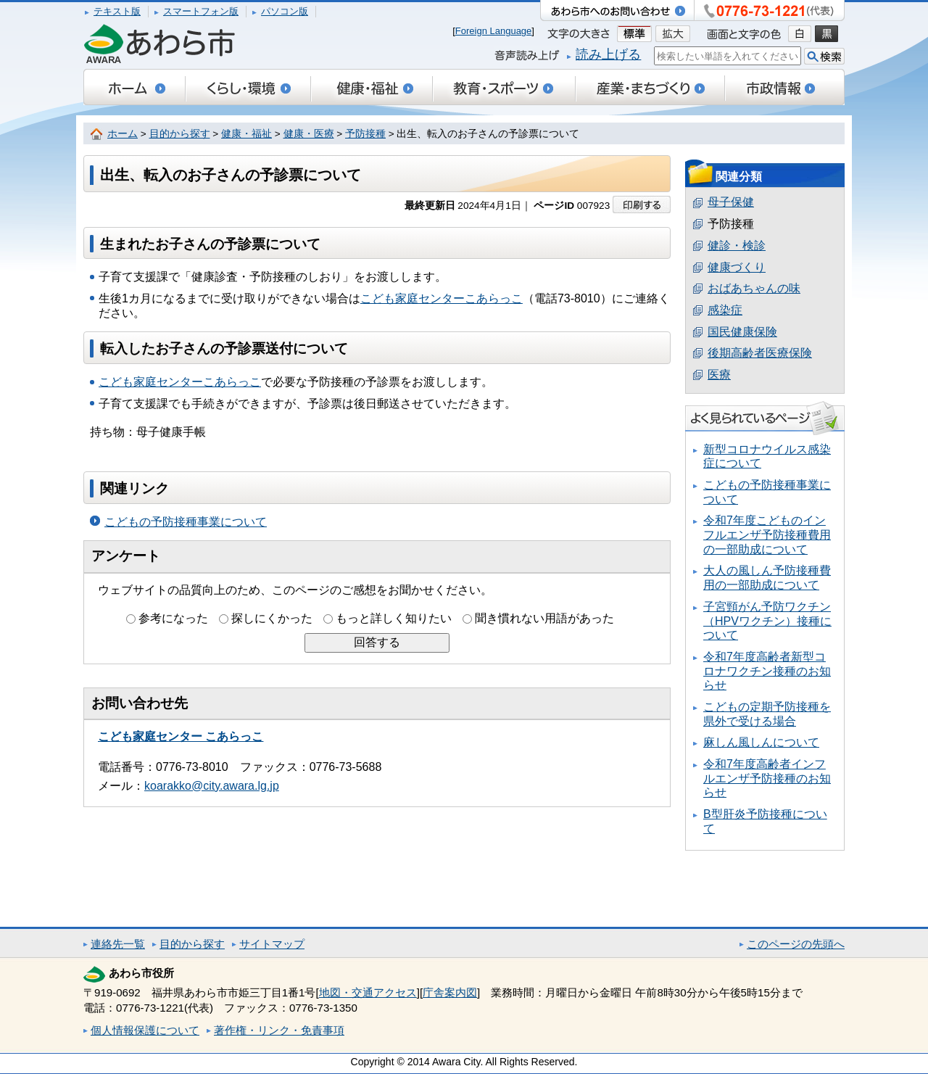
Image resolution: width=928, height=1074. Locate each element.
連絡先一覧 (118, 944)
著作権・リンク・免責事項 (279, 1030)
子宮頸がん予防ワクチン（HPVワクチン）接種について (767, 620)
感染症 (725, 310)
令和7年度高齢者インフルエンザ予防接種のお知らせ (767, 778)
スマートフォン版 (201, 11)
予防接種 (365, 133)
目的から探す (179, 133)
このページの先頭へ (796, 944)
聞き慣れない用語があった (544, 618)
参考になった (173, 618)
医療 (719, 374)
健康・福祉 (246, 133)
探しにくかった (271, 618)
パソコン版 (284, 11)
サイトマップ (271, 944)
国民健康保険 (742, 332)
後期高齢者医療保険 (760, 353)
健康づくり (737, 267)
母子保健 (731, 202)
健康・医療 (308, 133)
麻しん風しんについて (761, 742)
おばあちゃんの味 (754, 288)
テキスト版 (117, 11)
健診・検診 (737, 245)
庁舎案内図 (450, 992)
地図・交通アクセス (368, 992)
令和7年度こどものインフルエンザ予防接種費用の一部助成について (767, 534)
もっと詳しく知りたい (394, 618)
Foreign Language (493, 30)
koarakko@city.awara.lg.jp (211, 786)
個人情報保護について (145, 1030)
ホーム (122, 133)
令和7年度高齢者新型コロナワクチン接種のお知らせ (767, 670)
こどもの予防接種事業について (185, 522)
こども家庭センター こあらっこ (180, 736)
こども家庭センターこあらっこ (441, 298)
